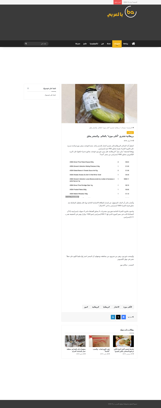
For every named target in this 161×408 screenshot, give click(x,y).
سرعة (77, 43)
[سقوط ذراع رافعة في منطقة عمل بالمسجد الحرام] (75, 341)
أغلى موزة (127, 307)
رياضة (125, 43)
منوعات (117, 43)
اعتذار (116, 307)
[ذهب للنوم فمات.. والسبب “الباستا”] (99, 341)
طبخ (85, 43)
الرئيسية (130, 128)
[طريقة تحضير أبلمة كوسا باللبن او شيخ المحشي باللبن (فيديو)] (123, 341)
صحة (109, 43)
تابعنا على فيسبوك (50, 95)
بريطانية (95, 307)
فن (102, 43)
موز (85, 307)
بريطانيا (106, 307)
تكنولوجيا (94, 43)
